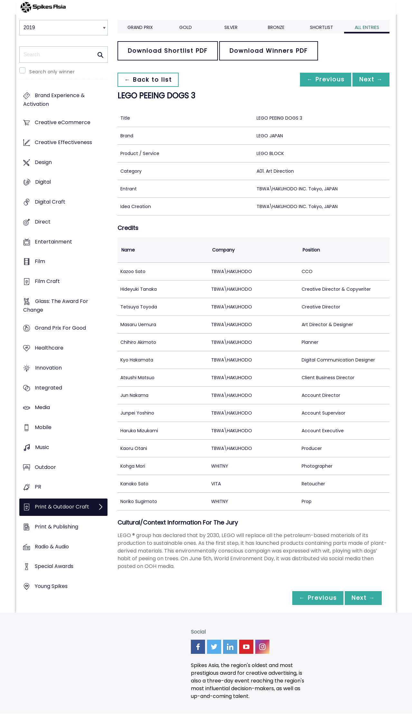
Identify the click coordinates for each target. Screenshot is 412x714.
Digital (43, 182)
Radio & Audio (52, 546)
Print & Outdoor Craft (62, 506)
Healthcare (49, 348)
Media (42, 407)
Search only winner (52, 72)
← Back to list (149, 80)
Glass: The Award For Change (55, 306)
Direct (43, 221)
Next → (370, 80)
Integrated (48, 387)
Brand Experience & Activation (54, 100)
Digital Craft (50, 202)
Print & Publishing (56, 526)
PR (38, 487)
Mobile (43, 427)
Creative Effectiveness (63, 142)
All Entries (367, 27)
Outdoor (45, 467)
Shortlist (321, 27)
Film (40, 261)
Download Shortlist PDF (168, 51)
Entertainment (53, 241)
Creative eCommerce (62, 122)
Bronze (276, 27)
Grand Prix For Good (60, 328)
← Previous (322, 80)
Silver (231, 27)
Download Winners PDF (268, 51)
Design (43, 162)
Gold (185, 27)
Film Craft (47, 281)
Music (42, 447)
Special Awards (54, 566)
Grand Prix (140, 27)
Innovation (48, 367)
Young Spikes (51, 586)
